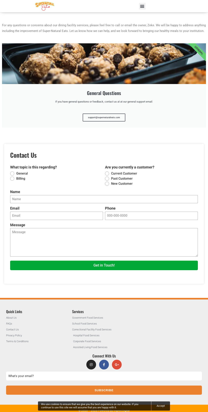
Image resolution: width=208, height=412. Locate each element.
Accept (161, 405)
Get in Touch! (104, 263)
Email (15, 206)
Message (17, 222)
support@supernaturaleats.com (104, 115)
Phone (110, 206)
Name (15, 189)
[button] (142, 6)
